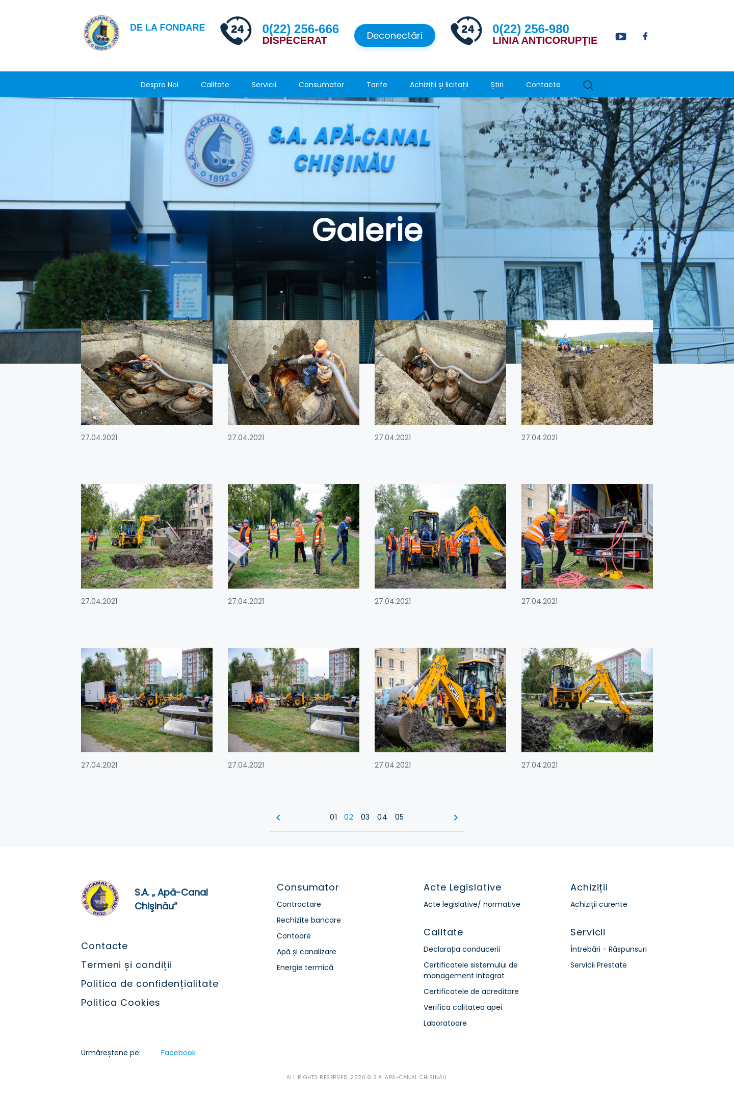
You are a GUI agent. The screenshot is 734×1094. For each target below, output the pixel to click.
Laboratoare (445, 1023)
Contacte (543, 85)
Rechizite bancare (309, 920)
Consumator (321, 85)
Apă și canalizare (306, 952)
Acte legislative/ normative (472, 904)
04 (382, 817)
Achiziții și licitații (439, 85)
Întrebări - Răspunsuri (608, 949)
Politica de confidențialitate (150, 983)
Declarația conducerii (462, 949)
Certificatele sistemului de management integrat (471, 970)
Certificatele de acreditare (471, 991)
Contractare (299, 904)
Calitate (215, 85)
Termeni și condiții (126, 964)
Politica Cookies (120, 1002)
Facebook (178, 1053)
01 (333, 817)
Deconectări (395, 35)
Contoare (294, 936)
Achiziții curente (598, 904)
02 (348, 817)
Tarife (376, 85)
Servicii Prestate (598, 965)
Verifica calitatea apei (463, 1007)
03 (365, 817)
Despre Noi (159, 85)
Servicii (264, 85)
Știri (497, 85)
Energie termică (305, 967)
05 (399, 817)
